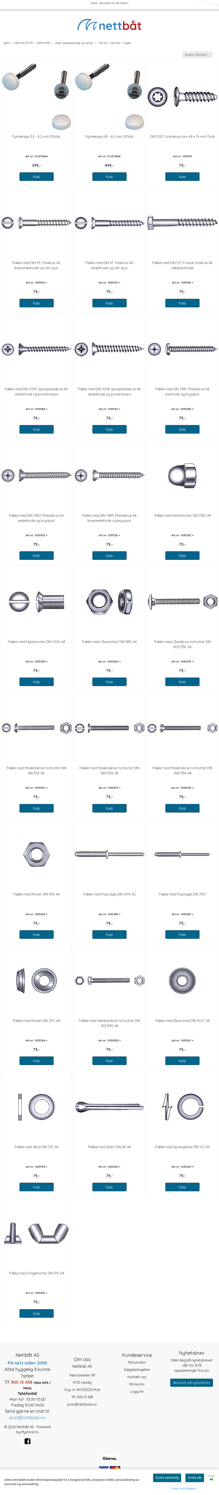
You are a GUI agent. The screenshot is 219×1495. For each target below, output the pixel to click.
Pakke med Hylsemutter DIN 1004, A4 (36, 642)
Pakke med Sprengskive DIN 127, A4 (182, 1147)
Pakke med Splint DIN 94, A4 (109, 1147)
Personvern (137, 1362)
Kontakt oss (136, 1377)
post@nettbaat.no (82, 1404)
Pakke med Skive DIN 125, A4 (36, 1147)
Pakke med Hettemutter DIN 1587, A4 (182, 515)
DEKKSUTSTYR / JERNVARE (31, 43)
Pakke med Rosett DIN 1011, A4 (36, 1021)
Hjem (6, 43)
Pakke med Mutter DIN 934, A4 (36, 894)
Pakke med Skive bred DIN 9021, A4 (182, 1021)
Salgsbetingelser (137, 1369)
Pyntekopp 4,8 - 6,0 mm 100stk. (109, 136)
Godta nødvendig (167, 1477)
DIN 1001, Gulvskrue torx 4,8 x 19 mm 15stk (182, 136)
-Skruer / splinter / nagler (113, 43)
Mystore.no (30, 1432)
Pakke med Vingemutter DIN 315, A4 (36, 1273)
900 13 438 (85, 1397)
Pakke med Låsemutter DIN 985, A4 (109, 642)
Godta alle (194, 1477)
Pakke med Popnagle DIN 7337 (182, 894)
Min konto (137, 1384)
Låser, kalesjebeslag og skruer (72, 43)
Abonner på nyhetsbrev (191, 1383)
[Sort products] (198, 54)
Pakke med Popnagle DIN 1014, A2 (109, 894)
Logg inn (137, 1391)
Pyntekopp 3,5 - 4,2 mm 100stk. (36, 136)
